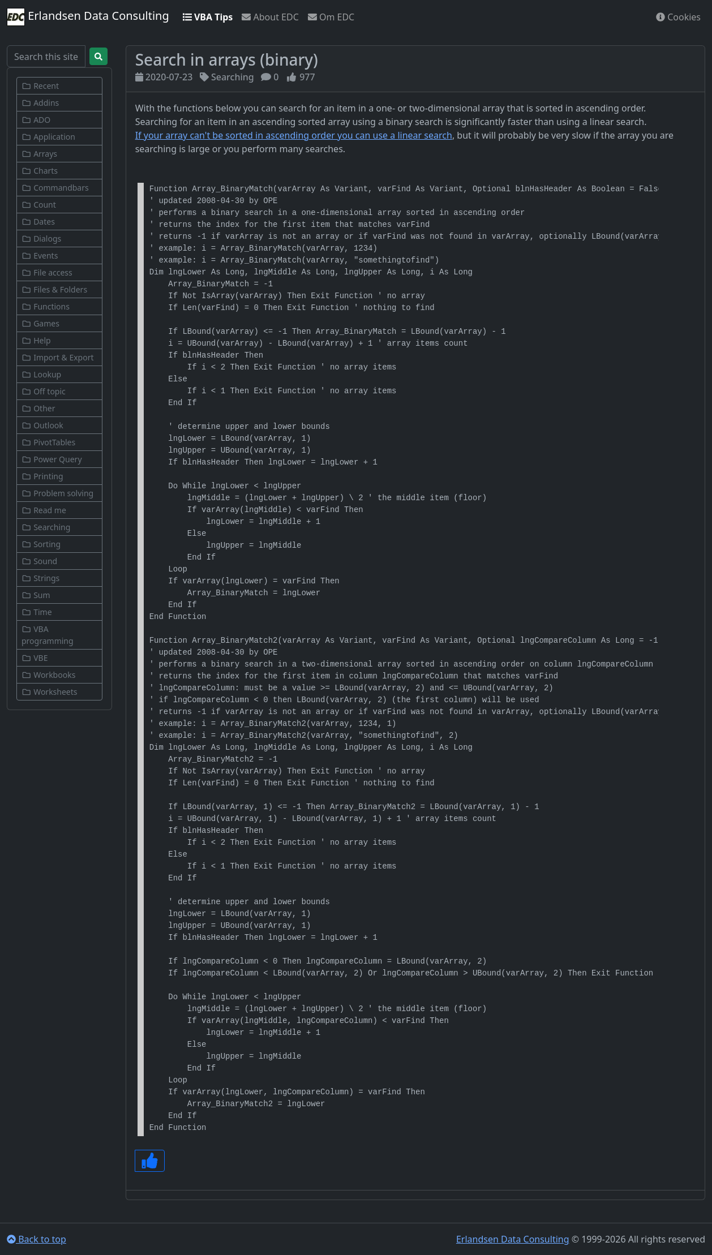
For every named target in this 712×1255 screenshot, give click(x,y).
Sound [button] (39, 561)
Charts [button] (40, 170)
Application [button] (48, 136)
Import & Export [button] (58, 357)
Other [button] (38, 408)
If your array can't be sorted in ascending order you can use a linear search (293, 135)
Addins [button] (40, 102)
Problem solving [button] (57, 493)
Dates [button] (38, 221)
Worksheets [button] (50, 691)
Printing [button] (42, 476)
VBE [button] (35, 657)
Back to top (36, 1239)
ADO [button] (36, 119)
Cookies (678, 17)
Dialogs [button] (41, 238)
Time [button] (37, 612)
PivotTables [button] (48, 442)
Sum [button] (36, 595)
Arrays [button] (39, 153)
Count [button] (39, 204)
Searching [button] (46, 527)
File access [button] (47, 272)
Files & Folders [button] (54, 289)
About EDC (270, 17)
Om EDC (331, 17)
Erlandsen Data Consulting (88, 17)
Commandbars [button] (55, 187)
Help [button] (36, 340)
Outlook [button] (42, 425)
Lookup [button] (41, 374)
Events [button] (40, 255)
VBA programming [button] (48, 635)
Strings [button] (40, 578)
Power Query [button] (52, 459)
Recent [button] (40, 85)
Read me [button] (44, 510)
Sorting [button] (41, 544)
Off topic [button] (44, 391)
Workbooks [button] (48, 674)
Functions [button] (46, 306)
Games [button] (40, 323)
